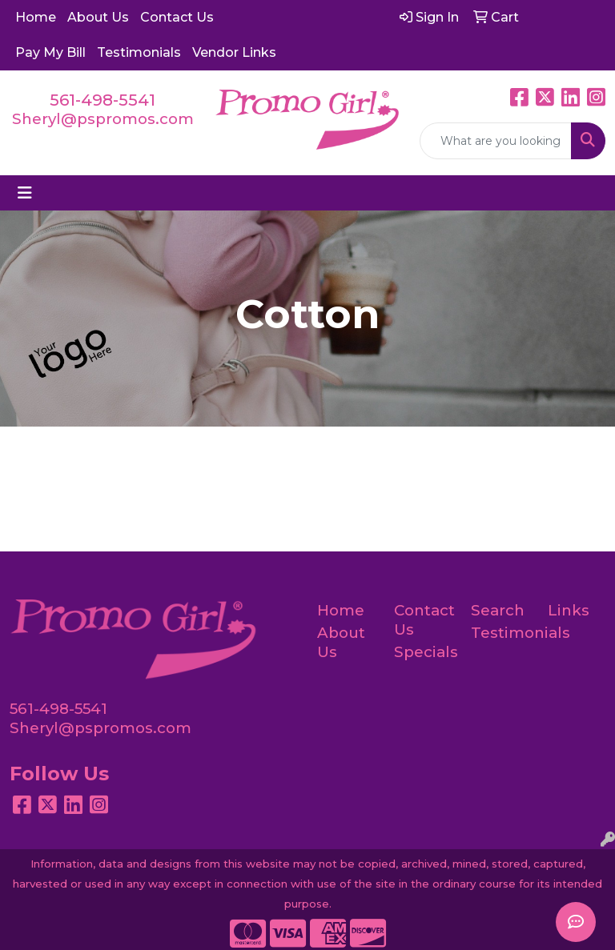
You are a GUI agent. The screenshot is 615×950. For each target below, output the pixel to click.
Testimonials (139, 52)
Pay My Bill (50, 52)
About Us (98, 17)
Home (35, 17)
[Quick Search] (496, 140)
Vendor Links (234, 52)
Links (568, 610)
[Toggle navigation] (25, 193)
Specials (423, 652)
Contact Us (177, 17)
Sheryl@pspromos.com (103, 119)
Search (498, 610)
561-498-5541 (102, 100)
